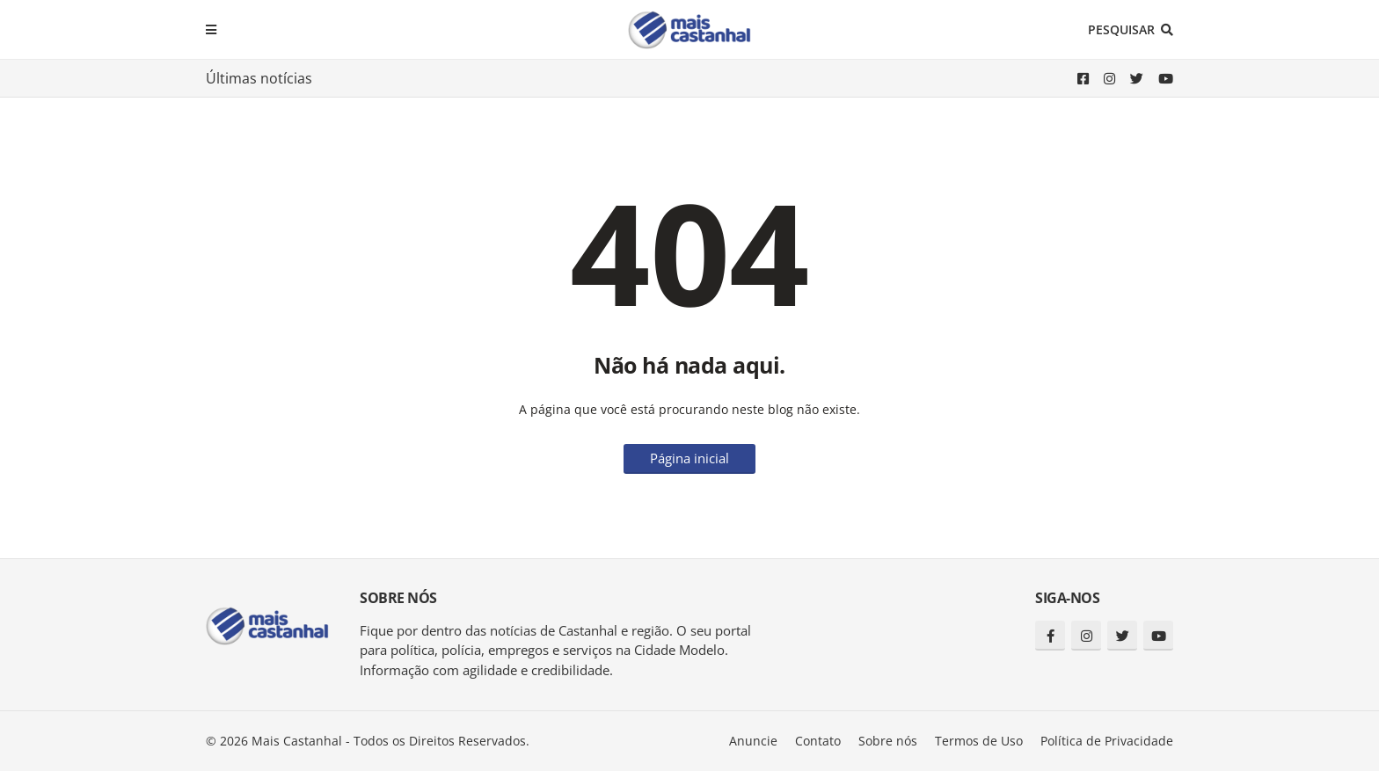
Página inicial (689, 458)
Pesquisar (1121, 29)
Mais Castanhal (297, 740)
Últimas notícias (259, 78)
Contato (818, 740)
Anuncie (753, 740)
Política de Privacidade (1106, 740)
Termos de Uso (979, 740)
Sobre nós (887, 740)
